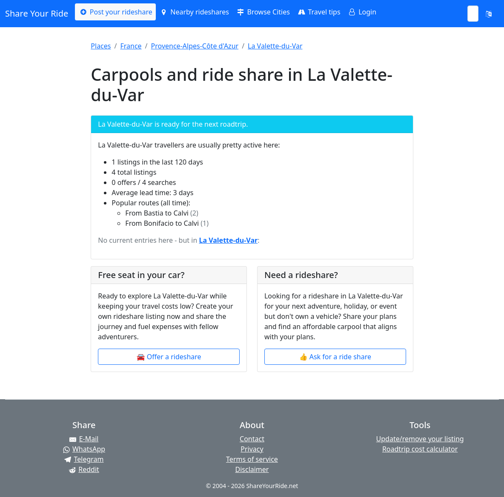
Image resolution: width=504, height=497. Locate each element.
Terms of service (252, 459)
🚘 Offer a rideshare (169, 356)
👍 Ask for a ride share (335, 356)
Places (101, 46)
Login (361, 12)
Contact (252, 438)
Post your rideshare (115, 12)
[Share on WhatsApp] (84, 449)
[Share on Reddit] (84, 469)
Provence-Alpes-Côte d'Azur (195, 46)
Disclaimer (252, 469)
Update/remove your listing (420, 438)
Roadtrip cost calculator (420, 449)
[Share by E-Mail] (84, 439)
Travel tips (319, 12)
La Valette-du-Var (275, 46)
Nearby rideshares (194, 12)
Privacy (252, 449)
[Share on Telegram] (84, 459)
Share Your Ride (36, 13)
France (130, 46)
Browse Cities (263, 12)
